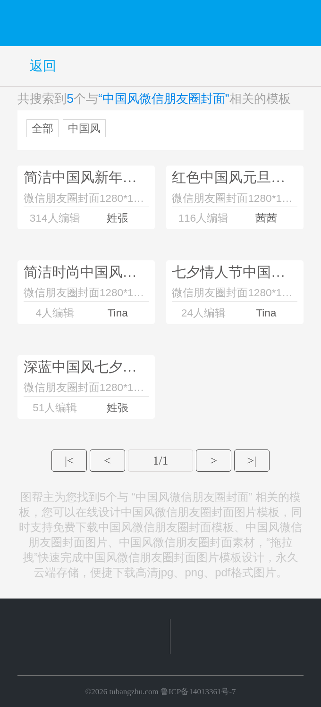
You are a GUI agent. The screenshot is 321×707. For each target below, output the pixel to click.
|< (69, 460)
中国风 (84, 128)
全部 (42, 128)
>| (251, 460)
